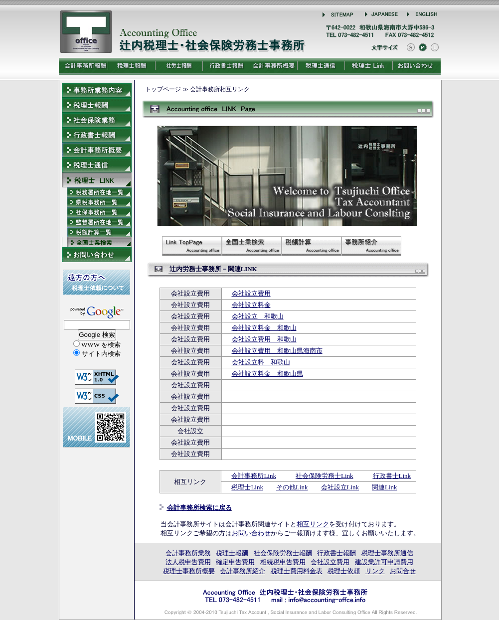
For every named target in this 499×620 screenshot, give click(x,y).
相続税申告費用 (283, 562)
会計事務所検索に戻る (199, 507)
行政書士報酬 (336, 553)
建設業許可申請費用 (384, 562)
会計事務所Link (253, 475)
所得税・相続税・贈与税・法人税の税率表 (97, 232)
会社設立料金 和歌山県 (267, 373)
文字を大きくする (435, 47)
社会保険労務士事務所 (97, 212)
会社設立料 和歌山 (261, 362)
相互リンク (313, 524)
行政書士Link (392, 475)
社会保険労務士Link (324, 475)
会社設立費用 (251, 293)
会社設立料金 (251, 305)
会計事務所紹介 (371, 246)
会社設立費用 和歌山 (264, 339)
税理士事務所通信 (387, 553)
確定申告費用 (235, 562)
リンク (375, 571)
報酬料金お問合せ (97, 254)
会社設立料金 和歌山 (264, 327)
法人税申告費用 (188, 562)
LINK (97, 179)
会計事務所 (97, 202)
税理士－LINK (192, 246)
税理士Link (247, 487)
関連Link (384, 487)
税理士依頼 (344, 571)
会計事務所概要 (97, 150)
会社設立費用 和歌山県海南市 (277, 350)
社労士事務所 (97, 222)
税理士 (97, 192)
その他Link (292, 487)
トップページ (163, 89)
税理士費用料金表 (297, 571)
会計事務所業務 (188, 553)
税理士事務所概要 (189, 571)
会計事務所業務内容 (97, 90)
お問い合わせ (251, 533)
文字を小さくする (411, 47)
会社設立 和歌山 (258, 316)
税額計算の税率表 (311, 246)
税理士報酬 (232, 553)
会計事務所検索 (252, 246)
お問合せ (403, 571)
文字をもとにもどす (423, 47)
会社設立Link (340, 487)
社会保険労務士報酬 (283, 553)
